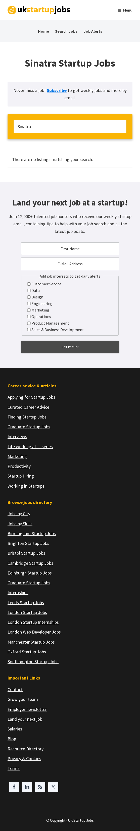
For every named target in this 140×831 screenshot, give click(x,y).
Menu (127, 10)
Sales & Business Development (57, 329)
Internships (18, 592)
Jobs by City (19, 513)
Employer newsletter (27, 709)
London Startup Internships (33, 622)
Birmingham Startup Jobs (32, 533)
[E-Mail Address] (70, 263)
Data (35, 290)
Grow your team (23, 699)
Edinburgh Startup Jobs (30, 573)
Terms (14, 768)
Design (37, 296)
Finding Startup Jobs (27, 417)
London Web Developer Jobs (34, 632)
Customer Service (46, 283)
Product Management (50, 323)
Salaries (15, 729)
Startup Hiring (21, 476)
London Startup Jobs (27, 612)
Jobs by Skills (20, 524)
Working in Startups (26, 486)
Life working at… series (30, 446)
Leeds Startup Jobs (26, 602)
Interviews (17, 436)
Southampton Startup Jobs (33, 661)
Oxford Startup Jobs (27, 652)
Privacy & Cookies (24, 758)
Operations (41, 316)
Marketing (40, 310)
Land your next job (25, 719)
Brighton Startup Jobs (28, 543)
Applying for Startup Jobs (31, 397)
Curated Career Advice (28, 407)
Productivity (19, 466)
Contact (15, 689)
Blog (12, 739)
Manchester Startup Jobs (31, 642)
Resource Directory (25, 749)
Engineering (42, 303)
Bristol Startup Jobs (26, 553)
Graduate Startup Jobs (29, 427)
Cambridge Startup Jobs (30, 563)
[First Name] (70, 248)
